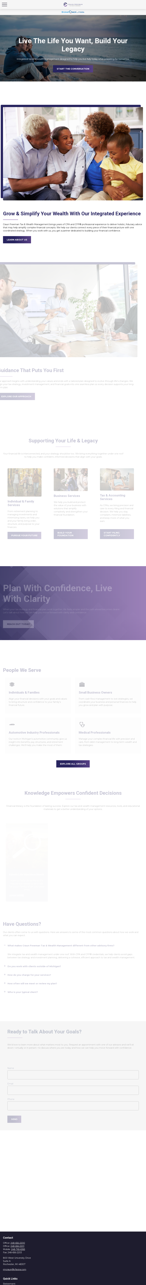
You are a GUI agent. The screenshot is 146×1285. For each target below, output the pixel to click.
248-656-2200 (18, 1243)
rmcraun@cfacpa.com (14, 1269)
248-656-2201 (17, 1246)
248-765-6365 (18, 1249)
